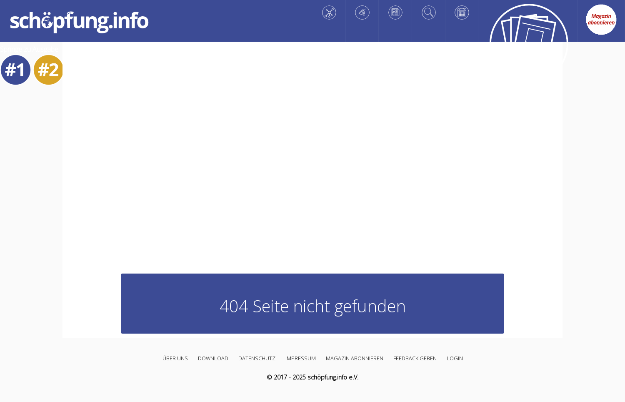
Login (455, 358)
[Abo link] (601, 19)
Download (213, 358)
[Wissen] (329, 12)
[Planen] (462, 12)
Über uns (175, 358)
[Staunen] (362, 12)
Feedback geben (415, 358)
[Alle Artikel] (528, 45)
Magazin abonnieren (354, 358)
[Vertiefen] (428, 12)
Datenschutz (256, 358)
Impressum (300, 358)
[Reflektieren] (395, 12)
